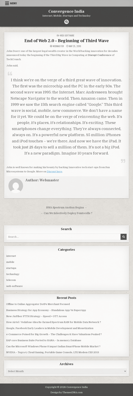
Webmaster (58, 46)
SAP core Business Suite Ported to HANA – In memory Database (43, 340)
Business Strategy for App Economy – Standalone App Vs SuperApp (46, 310)
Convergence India (66, 11)
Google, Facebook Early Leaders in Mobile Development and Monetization (49, 328)
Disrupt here (54, 171)
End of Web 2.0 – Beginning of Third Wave (66, 41)
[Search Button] (66, 21)
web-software (67, 35)
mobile (10, 262)
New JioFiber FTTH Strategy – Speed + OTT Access (36, 316)
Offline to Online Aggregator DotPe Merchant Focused (38, 304)
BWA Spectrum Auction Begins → (66, 207)
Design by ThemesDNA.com (66, 392)
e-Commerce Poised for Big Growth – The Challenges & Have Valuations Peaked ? (54, 334)
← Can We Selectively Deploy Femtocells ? (66, 213)
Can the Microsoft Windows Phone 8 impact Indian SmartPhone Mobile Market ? (53, 346)
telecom (11, 280)
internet (11, 256)
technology (12, 274)
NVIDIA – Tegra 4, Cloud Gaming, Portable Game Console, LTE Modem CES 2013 (52, 352)
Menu (13, 3)
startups (11, 268)
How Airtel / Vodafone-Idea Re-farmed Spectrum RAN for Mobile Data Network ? (53, 322)
